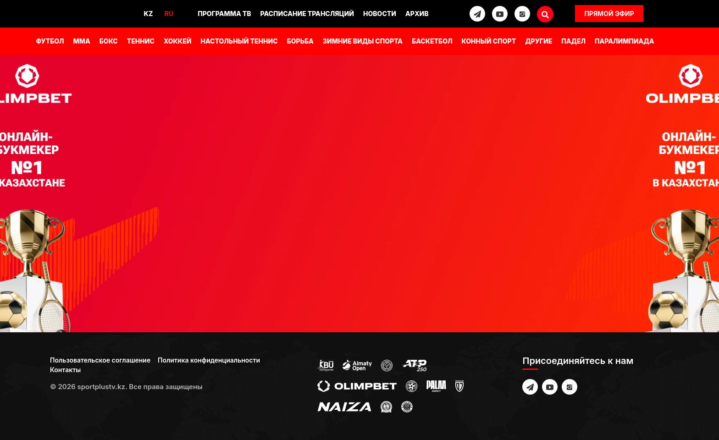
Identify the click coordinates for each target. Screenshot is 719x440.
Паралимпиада (624, 41)
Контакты (65, 370)
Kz (148, 13)
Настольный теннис (238, 41)
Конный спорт (488, 41)
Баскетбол (432, 41)
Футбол (50, 41)
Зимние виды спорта (363, 41)
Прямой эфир (609, 13)
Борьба (300, 41)
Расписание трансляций (307, 13)
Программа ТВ (224, 13)
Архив (417, 13)
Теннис (141, 41)
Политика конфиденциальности (209, 360)
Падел (573, 41)
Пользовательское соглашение (100, 360)
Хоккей (178, 41)
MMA (81, 41)
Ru (168, 13)
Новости (379, 13)
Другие (538, 41)
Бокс (109, 41)
